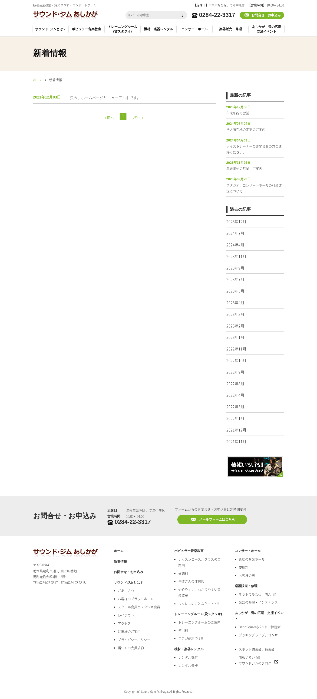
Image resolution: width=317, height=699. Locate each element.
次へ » (138, 117)
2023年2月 (235, 325)
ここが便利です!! (190, 638)
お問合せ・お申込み (266, 15)
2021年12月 (236, 430)
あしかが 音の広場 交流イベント (259, 615)
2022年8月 (235, 383)
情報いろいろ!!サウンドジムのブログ (255, 660)
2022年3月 (235, 406)
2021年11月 (236, 441)
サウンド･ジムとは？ (50, 29)
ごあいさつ (126, 590)
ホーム (38, 79)
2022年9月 (235, 372)
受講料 (183, 573)
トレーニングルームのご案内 (199, 622)
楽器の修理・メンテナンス (258, 602)
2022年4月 (235, 395)
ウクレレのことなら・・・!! (198, 603)
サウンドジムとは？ (128, 582)
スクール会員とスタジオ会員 (139, 606)
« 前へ (109, 117)
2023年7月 (235, 279)
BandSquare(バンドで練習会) (260, 626)
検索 (182, 15)
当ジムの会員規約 (131, 647)
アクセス (124, 623)
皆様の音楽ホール (252, 559)
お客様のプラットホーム (136, 598)
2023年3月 (235, 314)
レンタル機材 (188, 657)
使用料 (183, 630)
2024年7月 (235, 233)
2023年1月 (235, 337)
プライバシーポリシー (134, 639)
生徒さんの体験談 (191, 581)
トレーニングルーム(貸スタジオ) (122, 29)
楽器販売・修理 (230, 29)
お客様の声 (247, 575)
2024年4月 (235, 244)
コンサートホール (195, 29)
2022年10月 (236, 360)
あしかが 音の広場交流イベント (266, 29)
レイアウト (126, 615)
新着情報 (120, 561)
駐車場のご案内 (129, 631)
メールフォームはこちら (217, 519)
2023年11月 (236, 256)
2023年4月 (235, 302)
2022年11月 (236, 348)
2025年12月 (236, 221)
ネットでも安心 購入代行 (258, 594)
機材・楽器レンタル (158, 29)
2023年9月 (235, 268)
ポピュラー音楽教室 (86, 29)
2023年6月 (235, 291)
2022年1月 (235, 418)
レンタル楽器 (188, 665)
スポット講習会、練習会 (256, 649)
